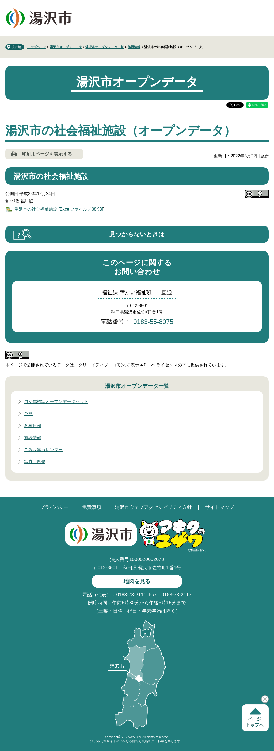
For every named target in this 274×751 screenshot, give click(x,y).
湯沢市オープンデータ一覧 (104, 47)
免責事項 (91, 507)
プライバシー (54, 507)
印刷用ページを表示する (47, 154)
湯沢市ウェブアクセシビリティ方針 (153, 507)
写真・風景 (34, 461)
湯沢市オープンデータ (66, 47)
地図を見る (137, 581)
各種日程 (32, 425)
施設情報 (134, 47)
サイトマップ (219, 507)
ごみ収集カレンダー (43, 449)
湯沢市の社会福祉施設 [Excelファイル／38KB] (58, 209)
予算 (28, 413)
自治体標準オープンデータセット (56, 401)
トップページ (36, 47)
